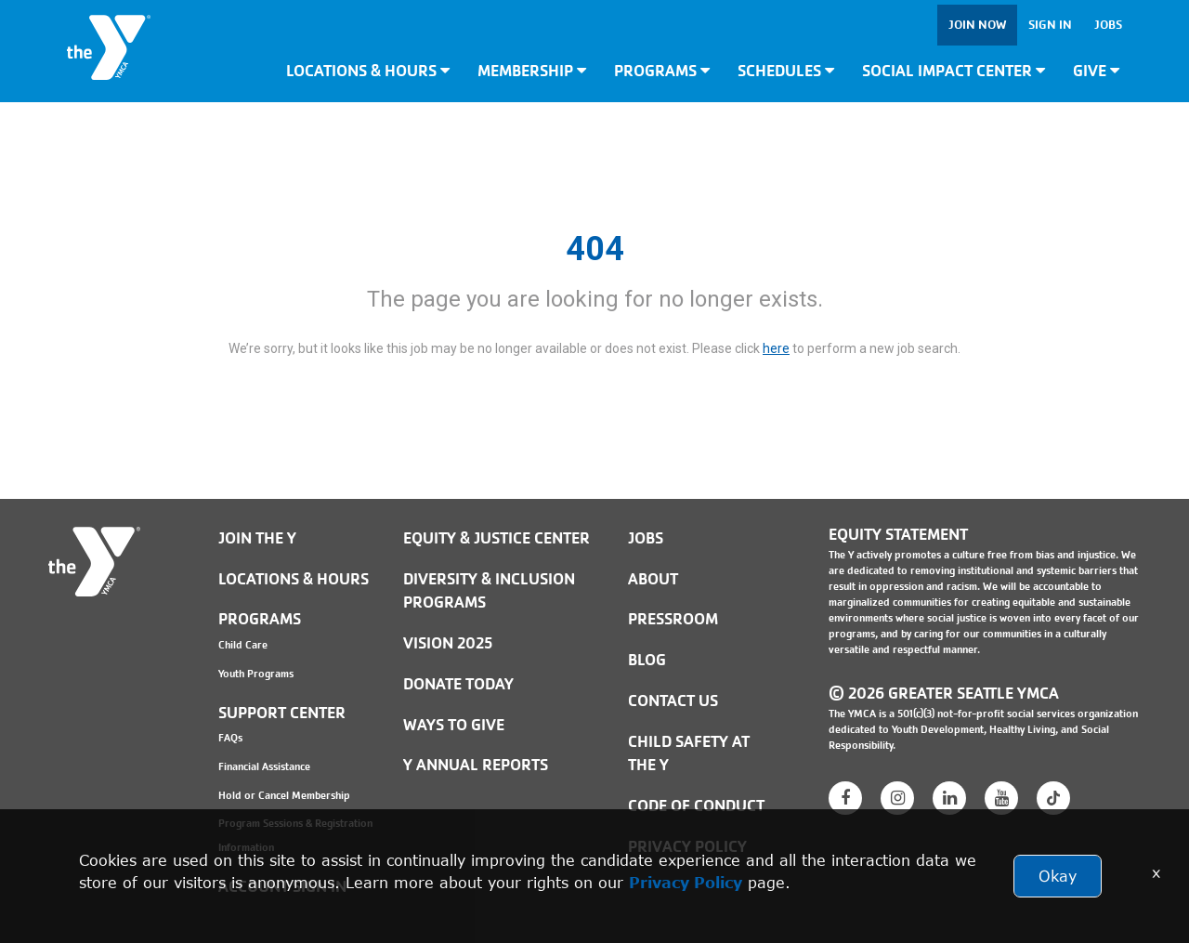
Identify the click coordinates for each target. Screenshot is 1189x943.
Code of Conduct (696, 806)
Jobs (1108, 25)
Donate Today (458, 684)
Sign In (1050, 25)
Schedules (786, 71)
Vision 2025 (447, 643)
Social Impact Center (953, 71)
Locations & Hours (368, 71)
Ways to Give (453, 725)
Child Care (243, 644)
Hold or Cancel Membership (284, 795)
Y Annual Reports (475, 765)
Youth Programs (256, 673)
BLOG (647, 660)
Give (1096, 71)
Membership (531, 71)
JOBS (645, 538)
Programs (662, 71)
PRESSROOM (673, 619)
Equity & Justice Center (496, 538)
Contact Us (673, 701)
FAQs (230, 737)
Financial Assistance (264, 766)
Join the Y (257, 538)
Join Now (977, 25)
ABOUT (653, 579)
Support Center (282, 713)
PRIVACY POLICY (687, 847)
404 (595, 248)
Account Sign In (282, 887)
